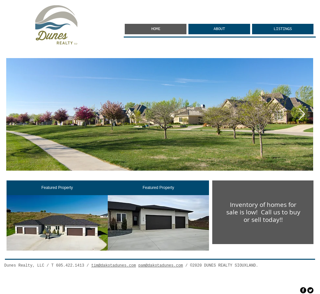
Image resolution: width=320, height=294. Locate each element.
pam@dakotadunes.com (160, 265)
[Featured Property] (57, 187)
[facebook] (303, 290)
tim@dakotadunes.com (113, 265)
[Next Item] (302, 114)
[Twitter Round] (310, 290)
